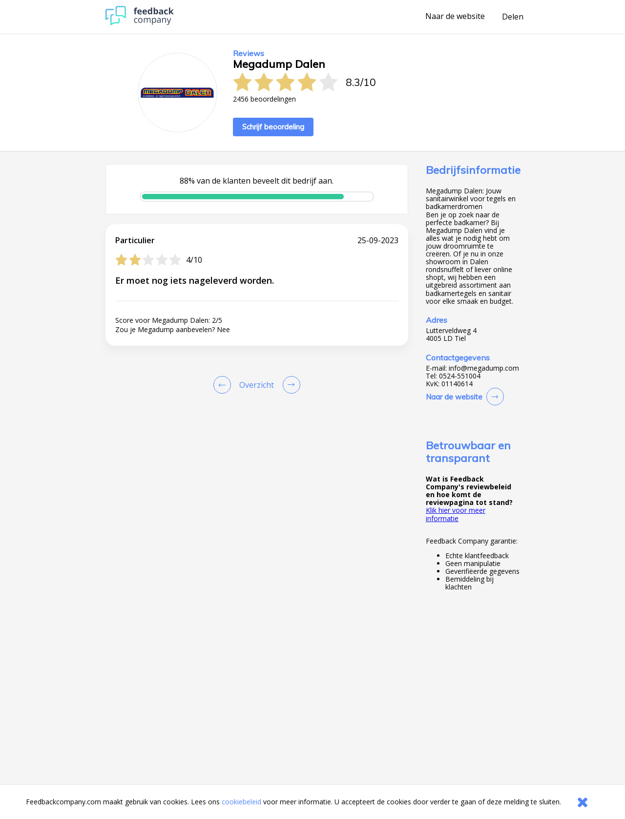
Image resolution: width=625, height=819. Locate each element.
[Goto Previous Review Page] (224, 385)
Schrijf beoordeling (273, 126)
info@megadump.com (484, 368)
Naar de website (455, 16)
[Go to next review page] (289, 385)
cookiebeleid (241, 801)
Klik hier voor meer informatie (455, 514)
